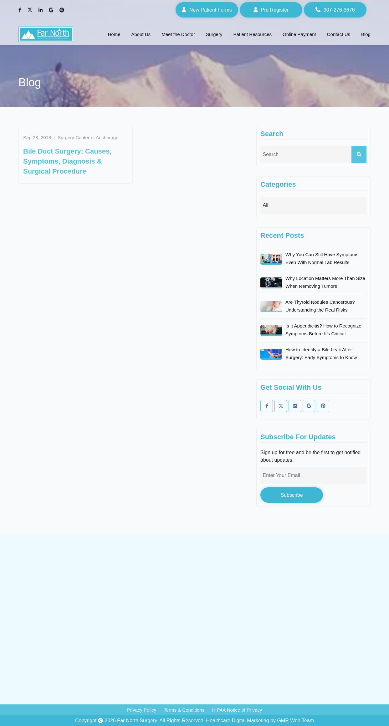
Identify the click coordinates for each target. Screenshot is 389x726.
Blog (366, 34)
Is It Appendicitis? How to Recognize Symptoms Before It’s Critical (323, 329)
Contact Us (338, 34)
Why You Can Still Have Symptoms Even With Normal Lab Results (321, 258)
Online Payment (299, 34)
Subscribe (291, 495)
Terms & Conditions (184, 710)
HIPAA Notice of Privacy (237, 710)
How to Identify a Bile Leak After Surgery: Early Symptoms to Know (321, 353)
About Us (141, 34)
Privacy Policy (141, 710)
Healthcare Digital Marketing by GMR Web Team (260, 720)
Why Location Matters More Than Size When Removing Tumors (325, 282)
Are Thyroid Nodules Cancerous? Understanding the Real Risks (320, 305)
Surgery (214, 34)
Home (114, 34)
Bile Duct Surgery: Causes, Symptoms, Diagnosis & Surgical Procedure (67, 161)
